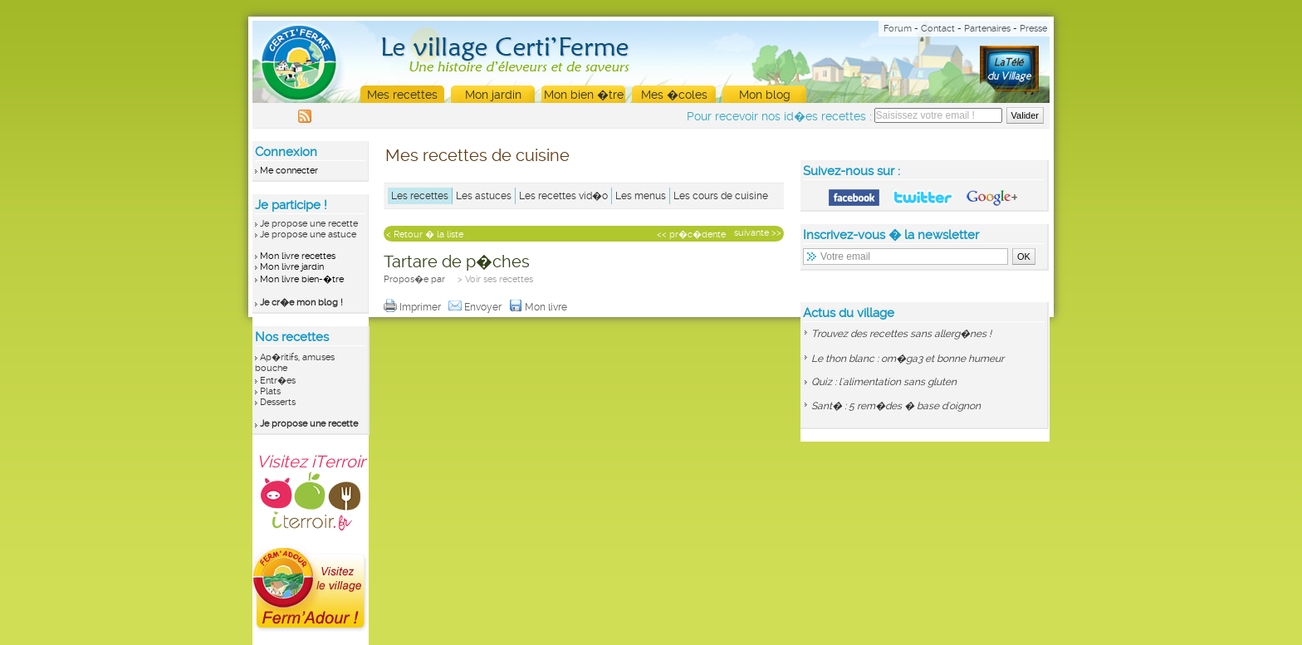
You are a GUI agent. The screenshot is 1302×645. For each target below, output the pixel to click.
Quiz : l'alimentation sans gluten (884, 382)
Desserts (278, 402)
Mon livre (539, 307)
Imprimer (413, 307)
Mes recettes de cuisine (477, 155)
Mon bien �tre (584, 94)
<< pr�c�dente (691, 234)
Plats (270, 391)
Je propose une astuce (308, 234)
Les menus (640, 196)
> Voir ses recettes (495, 279)
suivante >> (757, 232)
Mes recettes (402, 94)
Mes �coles (674, 94)
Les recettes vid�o (563, 196)
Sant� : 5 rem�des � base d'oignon (896, 406)
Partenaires (987, 28)
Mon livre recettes (297, 256)
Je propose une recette (309, 223)
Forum (898, 28)
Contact (938, 28)
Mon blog (764, 94)
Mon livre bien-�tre (302, 279)
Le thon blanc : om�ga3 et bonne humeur (907, 358)
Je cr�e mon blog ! (301, 302)
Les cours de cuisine (720, 196)
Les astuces (484, 196)
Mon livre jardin (292, 266)
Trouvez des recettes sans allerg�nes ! (901, 334)
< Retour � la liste (424, 234)
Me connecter (289, 170)
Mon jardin (493, 94)
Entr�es (278, 380)
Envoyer (476, 307)
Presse (1033, 28)
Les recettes (419, 196)
